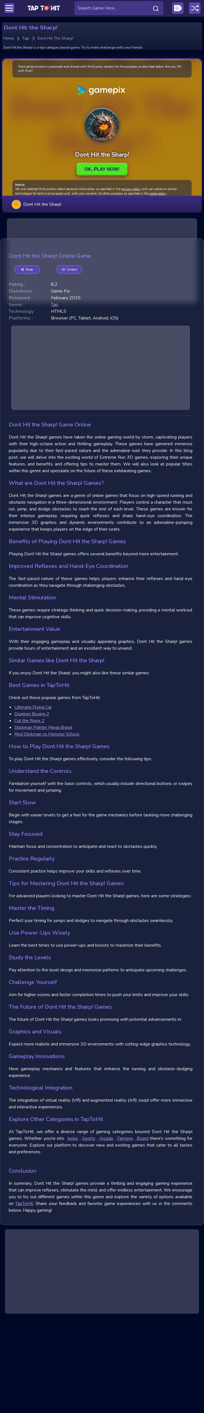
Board (142, 1234)
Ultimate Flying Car (33, 802)
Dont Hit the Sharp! (36, 204)
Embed (69, 364)
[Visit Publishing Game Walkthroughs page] (177, 8)
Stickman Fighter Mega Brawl (43, 823)
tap (54, 400)
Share (27, 364)
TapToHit (24, 1299)
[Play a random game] (194, 8)
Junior (72, 1234)
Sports (88, 1234)
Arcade (106, 1234)
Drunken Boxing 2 (31, 809)
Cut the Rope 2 (29, 816)
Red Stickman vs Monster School (46, 829)
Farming (125, 1234)
